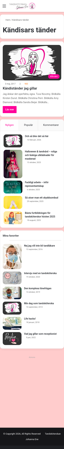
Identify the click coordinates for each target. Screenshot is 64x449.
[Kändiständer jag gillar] (32, 62)
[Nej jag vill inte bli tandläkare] (12, 256)
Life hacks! (30, 318)
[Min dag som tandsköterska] (12, 308)
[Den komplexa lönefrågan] (12, 293)
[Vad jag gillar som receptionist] (12, 338)
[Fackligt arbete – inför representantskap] (13, 187)
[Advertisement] (32, 392)
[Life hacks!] (12, 323)
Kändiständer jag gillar (20, 88)
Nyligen (9, 125)
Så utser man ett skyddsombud (41, 197)
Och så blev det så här (36, 136)
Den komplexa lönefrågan (37, 288)
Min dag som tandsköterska (39, 303)
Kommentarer (51, 125)
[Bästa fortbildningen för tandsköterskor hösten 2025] (13, 217)
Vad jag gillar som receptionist (40, 333)
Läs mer (9, 109)
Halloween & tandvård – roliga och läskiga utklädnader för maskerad (41, 155)
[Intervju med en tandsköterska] (12, 278)
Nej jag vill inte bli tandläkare (39, 245)
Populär (28, 125)
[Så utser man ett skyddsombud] (13, 202)
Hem (6, 20)
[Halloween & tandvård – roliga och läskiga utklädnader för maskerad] (13, 164)
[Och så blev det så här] (13, 140)
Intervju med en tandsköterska (40, 273)
